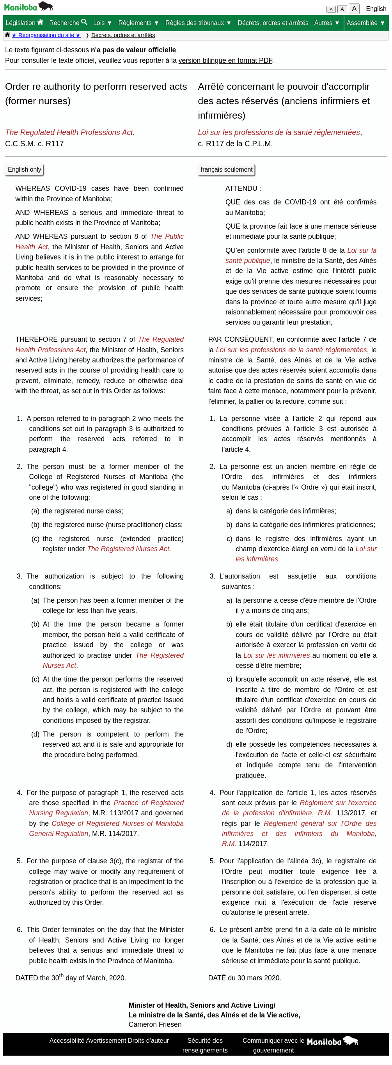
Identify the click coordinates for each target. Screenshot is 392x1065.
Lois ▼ (103, 23)
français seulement (227, 169)
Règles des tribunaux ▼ (198, 23)
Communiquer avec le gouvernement (274, 1045)
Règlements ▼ (139, 23)
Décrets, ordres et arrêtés (273, 23)
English (376, 8)
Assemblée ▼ (366, 23)
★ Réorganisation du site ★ (46, 35)
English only (24, 169)
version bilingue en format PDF (225, 60)
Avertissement (106, 1040)
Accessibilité (67, 1040)
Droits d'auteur (148, 1040)
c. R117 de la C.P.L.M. (235, 143)
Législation (24, 22)
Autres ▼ (327, 23)
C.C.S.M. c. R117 (34, 143)
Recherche (68, 22)
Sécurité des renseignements (205, 1045)
